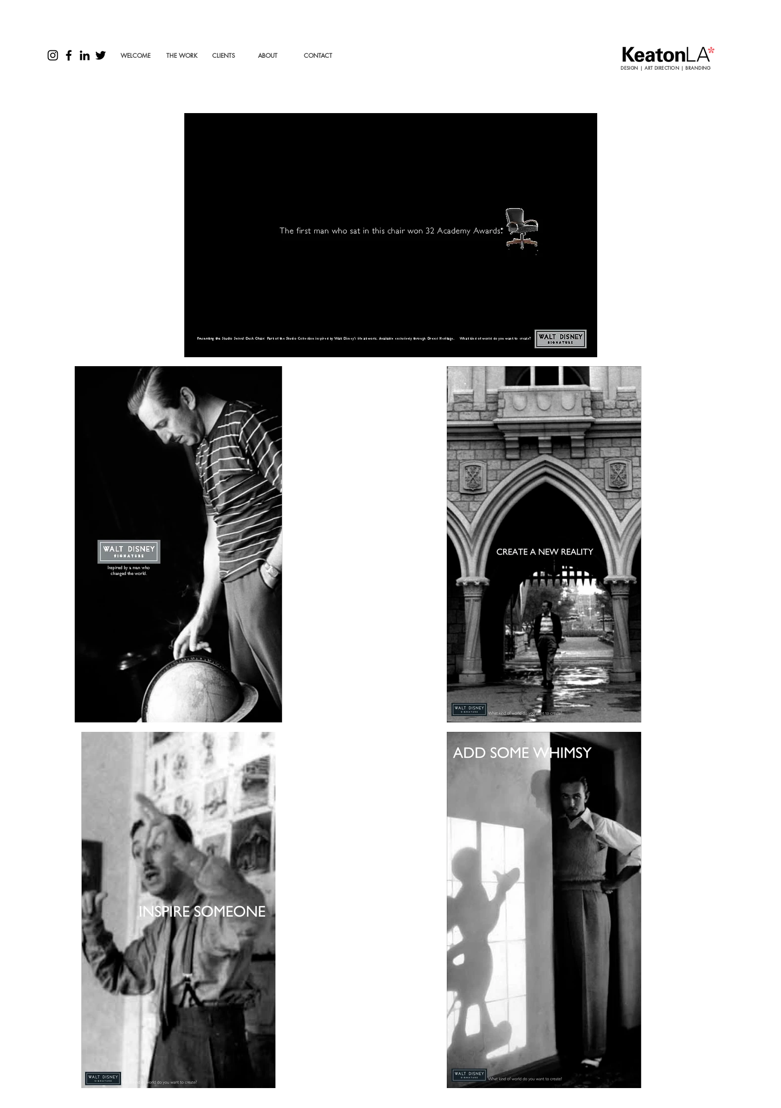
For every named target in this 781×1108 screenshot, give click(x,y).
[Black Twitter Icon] (101, 55)
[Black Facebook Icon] (69, 55)
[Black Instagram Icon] (53, 55)
